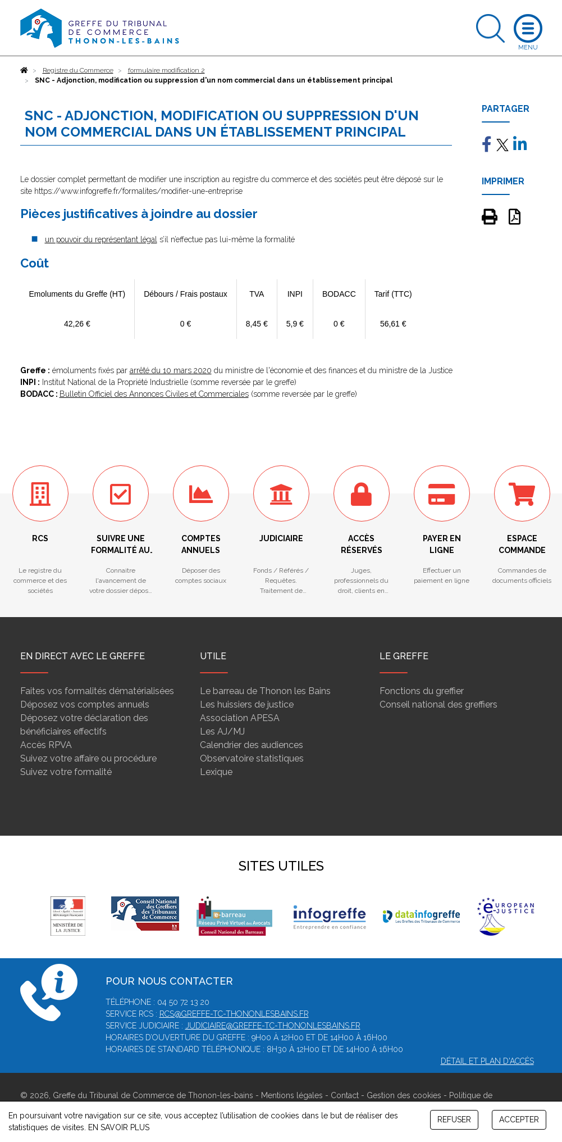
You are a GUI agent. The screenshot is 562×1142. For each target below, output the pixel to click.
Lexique (216, 772)
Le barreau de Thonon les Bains (265, 691)
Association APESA (240, 718)
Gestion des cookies (404, 1095)
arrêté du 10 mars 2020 (171, 370)
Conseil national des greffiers (438, 704)
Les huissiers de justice (247, 704)
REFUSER (454, 1119)
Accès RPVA (46, 745)
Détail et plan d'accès (487, 1061)
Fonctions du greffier (422, 691)
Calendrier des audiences (251, 745)
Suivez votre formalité (66, 772)
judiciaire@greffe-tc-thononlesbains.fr (272, 1025)
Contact (345, 1095)
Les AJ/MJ (222, 731)
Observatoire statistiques (252, 758)
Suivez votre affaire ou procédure (88, 758)
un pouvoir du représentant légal (101, 239)
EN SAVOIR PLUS (118, 1127)
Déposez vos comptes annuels (84, 704)
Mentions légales (292, 1095)
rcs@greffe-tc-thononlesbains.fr (234, 1013)
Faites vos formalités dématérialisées (97, 691)
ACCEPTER (519, 1119)
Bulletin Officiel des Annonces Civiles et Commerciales (154, 393)
